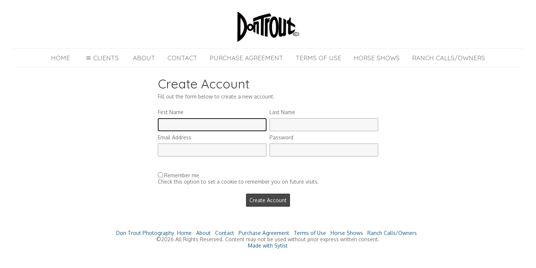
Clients (101, 58)
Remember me (181, 175)
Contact (182, 58)
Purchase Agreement (246, 58)
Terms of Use (318, 58)
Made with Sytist (268, 245)
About (144, 58)
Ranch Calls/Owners (448, 58)
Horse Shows (377, 58)
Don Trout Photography (145, 233)
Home (60, 58)
